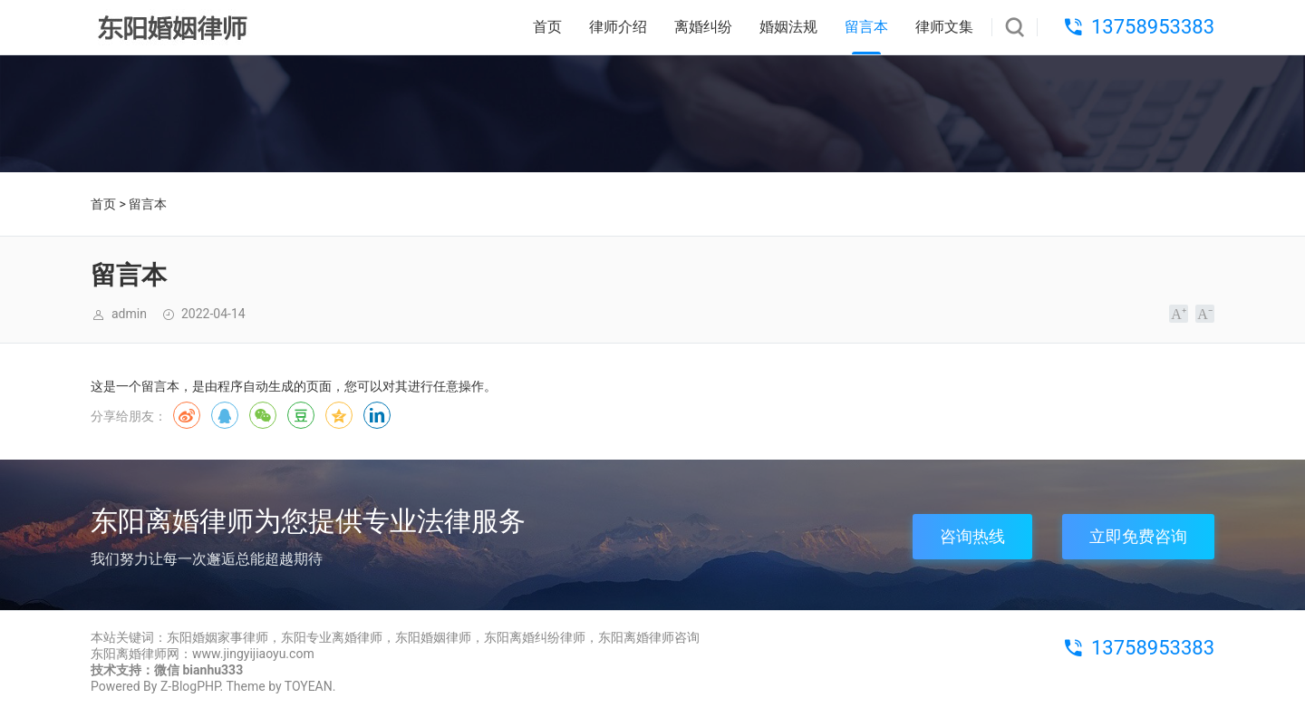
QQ (224, 415)
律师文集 (944, 26)
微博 (186, 415)
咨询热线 (972, 536)
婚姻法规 (788, 26)
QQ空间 (339, 415)
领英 (377, 415)
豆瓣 (300, 415)
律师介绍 (618, 26)
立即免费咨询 (1138, 536)
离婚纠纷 (703, 26)
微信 (262, 415)
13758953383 (1152, 26)
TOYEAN (309, 686)
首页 (547, 26)
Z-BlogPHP (190, 686)
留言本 (866, 26)
